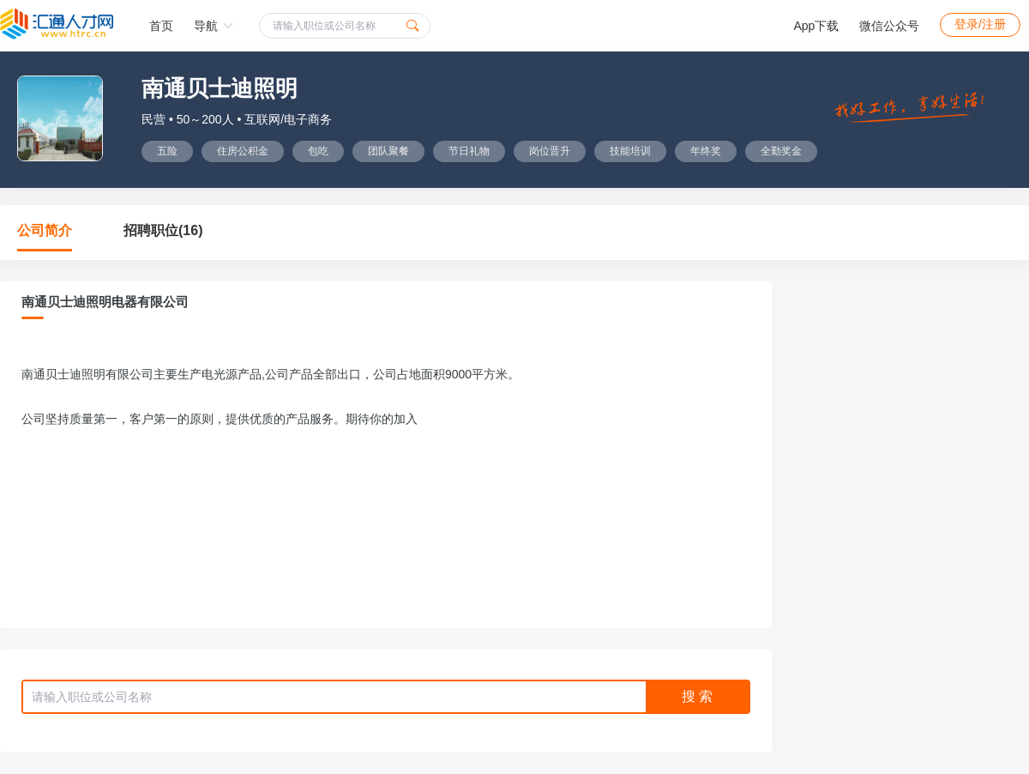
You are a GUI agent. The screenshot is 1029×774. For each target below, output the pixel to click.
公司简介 (44, 230)
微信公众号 (889, 26)
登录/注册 (980, 24)
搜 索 (697, 696)
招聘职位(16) (162, 230)
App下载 (816, 26)
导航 (213, 26)
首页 (161, 26)
